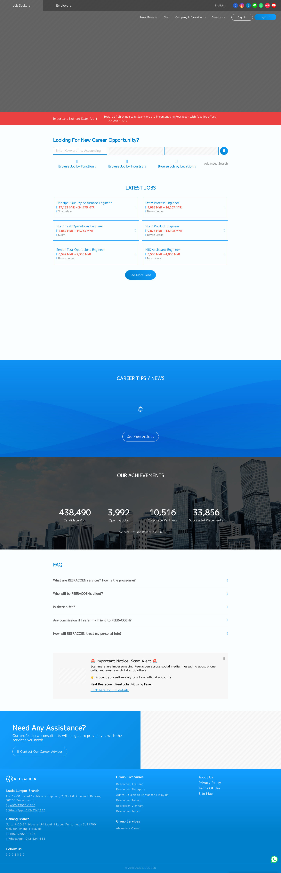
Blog (166, 17)
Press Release (148, 17)
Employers (63, 5)
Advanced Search (216, 163)
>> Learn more (117, 120)
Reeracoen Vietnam (129, 806)
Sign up (265, 17)
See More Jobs (140, 275)
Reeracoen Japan (128, 811)
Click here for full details (110, 690)
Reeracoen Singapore (130, 789)
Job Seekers (21, 5)
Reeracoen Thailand (129, 784)
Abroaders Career (128, 828)
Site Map (206, 794)
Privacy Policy (210, 783)
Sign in (242, 17)
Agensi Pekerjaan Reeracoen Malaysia (142, 795)
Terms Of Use (209, 788)
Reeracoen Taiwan (128, 800)
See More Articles (140, 436)
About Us (206, 777)
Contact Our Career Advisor (39, 751)
